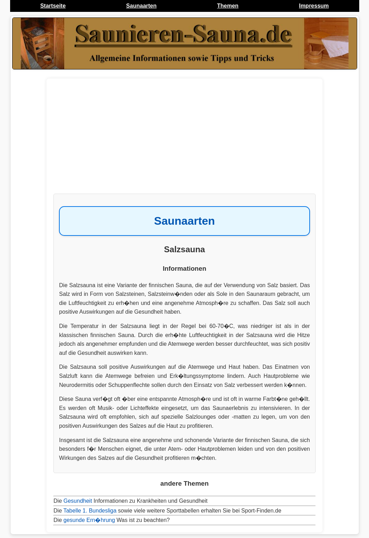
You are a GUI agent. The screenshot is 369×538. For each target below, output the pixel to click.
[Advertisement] (184, 139)
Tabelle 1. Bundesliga (89, 511)
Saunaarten (141, 6)
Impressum (314, 6)
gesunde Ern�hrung (89, 520)
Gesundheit (78, 501)
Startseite (53, 6)
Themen (227, 6)
